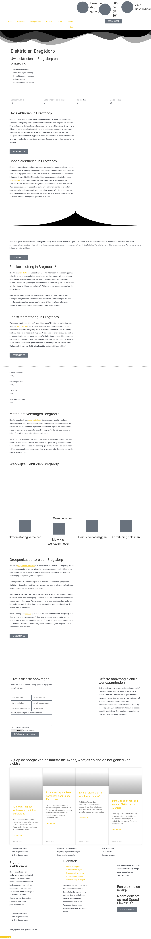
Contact (70, 22)
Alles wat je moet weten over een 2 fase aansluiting (25, 810)
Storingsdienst (35, 22)
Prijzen (59, 22)
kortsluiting (24, 273)
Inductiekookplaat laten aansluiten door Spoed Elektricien (59, 796)
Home (10, 22)
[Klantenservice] (5, 937)
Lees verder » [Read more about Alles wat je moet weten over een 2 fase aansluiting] (18, 835)
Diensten (49, 22)
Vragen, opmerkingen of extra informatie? (27, 713)
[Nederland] (75, 663)
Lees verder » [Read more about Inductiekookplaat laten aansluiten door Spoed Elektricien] (51, 823)
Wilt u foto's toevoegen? (20, 727)
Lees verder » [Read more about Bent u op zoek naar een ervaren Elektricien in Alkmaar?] (117, 829)
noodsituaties (15, 180)
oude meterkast (34, 420)
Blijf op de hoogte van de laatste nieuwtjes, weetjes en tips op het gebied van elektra (70, 762)
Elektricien (21, 22)
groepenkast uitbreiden (26, 566)
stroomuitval (22, 326)
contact (28, 614)
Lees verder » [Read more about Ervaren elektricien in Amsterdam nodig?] (84, 818)
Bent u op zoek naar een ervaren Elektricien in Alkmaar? (125, 804)
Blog (71, 27)
